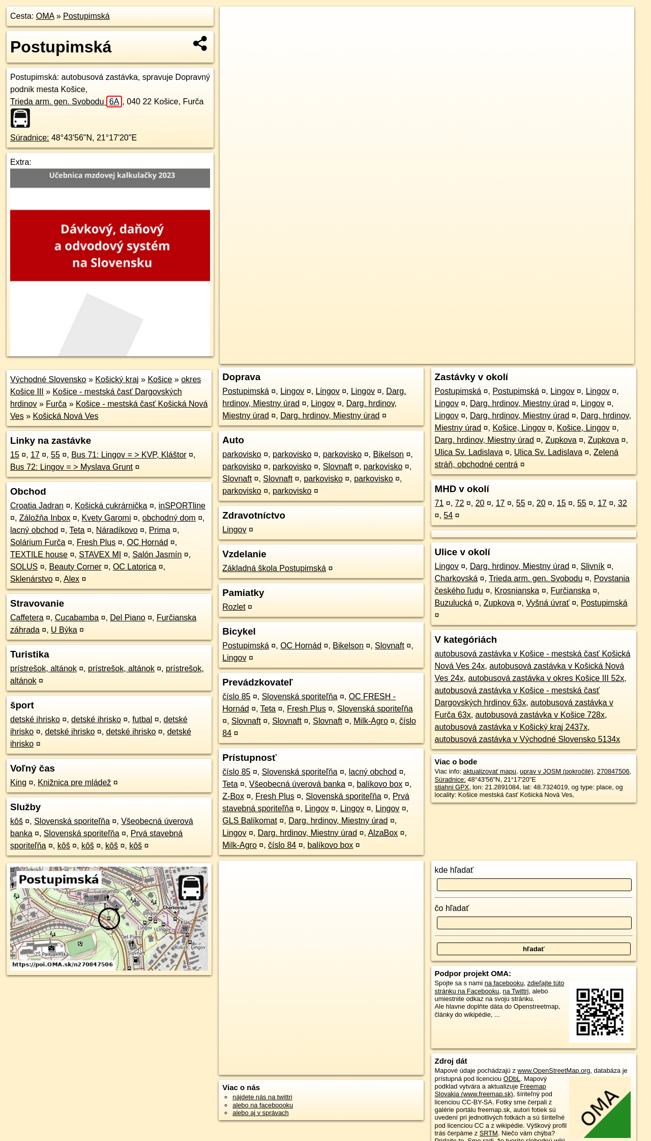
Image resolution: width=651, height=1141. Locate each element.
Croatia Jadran (37, 505)
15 (14, 454)
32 (622, 503)
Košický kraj (116, 379)
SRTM (489, 1133)
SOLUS (24, 566)
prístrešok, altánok (43, 668)
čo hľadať (452, 908)
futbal (142, 719)
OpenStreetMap (462, 356)
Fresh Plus (96, 542)
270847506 (613, 771)
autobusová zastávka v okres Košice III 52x (546, 678)
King (18, 782)
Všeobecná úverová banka (297, 784)
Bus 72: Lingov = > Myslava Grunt (71, 467)
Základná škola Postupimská (274, 568)
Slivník (593, 566)
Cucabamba (77, 617)
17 (35, 454)
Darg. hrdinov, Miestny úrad (329, 415)
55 (55, 454)
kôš (16, 821)
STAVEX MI (100, 554)
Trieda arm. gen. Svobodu (66, 101)
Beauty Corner (75, 566)
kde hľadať (454, 870)
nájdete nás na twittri (262, 1097)
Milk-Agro (370, 721)
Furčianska (570, 590)
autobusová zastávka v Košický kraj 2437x (511, 727)
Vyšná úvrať (547, 602)
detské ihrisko (35, 719)
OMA (45, 16)
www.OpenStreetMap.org (553, 1070)
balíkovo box (380, 784)
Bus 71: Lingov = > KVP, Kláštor (129, 454)
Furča (56, 404)
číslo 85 (236, 696)
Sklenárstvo (31, 579)
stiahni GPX (452, 787)
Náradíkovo (117, 530)
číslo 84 (282, 845)
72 (459, 503)
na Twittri (515, 991)
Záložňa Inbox (45, 518)
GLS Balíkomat (249, 820)
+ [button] (237, 24)
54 (448, 515)
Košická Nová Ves (65, 416)
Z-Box (233, 796)
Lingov (292, 391)
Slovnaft (337, 466)
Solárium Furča (37, 542)
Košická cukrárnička (111, 505)
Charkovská (456, 578)
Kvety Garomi (106, 518)
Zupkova (560, 440)
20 (480, 503)
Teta (76, 530)
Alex (71, 579)
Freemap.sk (514, 356)
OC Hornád (147, 542)
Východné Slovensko (48, 379)
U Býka (64, 629)
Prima (159, 530)
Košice (159, 379)
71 (439, 503)
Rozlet (233, 607)
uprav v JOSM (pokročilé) (556, 771)
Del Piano (127, 617)
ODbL (512, 1078)
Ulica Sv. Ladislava (469, 452)
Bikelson (388, 454)
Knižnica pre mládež (74, 782)
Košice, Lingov (518, 427)
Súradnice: (29, 137)
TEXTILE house (39, 554)
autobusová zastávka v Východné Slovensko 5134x (527, 739)
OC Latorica (134, 566)
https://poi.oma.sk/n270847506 (589, 356)
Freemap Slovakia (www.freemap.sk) (490, 1090)
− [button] (237, 39)
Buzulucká (453, 602)
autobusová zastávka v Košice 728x (540, 714)
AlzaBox (383, 833)
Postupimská (86, 16)
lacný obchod (34, 530)
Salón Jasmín (157, 554)
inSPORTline (182, 505)
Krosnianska (516, 590)
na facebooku (504, 983)
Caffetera (27, 617)
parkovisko (241, 454)
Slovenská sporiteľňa (72, 821)
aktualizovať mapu (489, 771)
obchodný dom (169, 518)
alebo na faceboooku (262, 1105)
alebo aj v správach (260, 1113)
